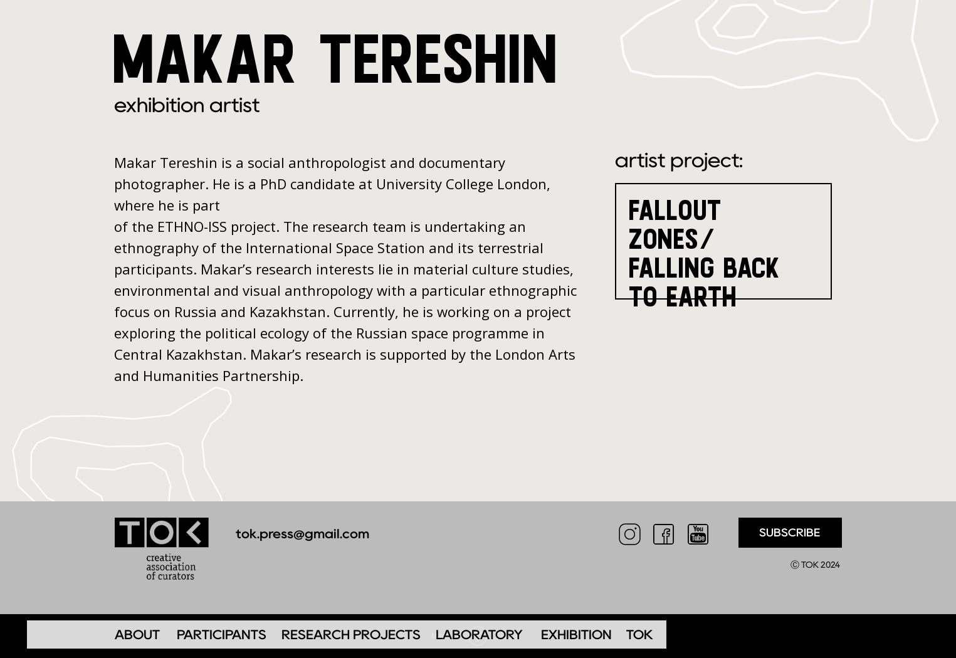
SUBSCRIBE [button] (789, 533)
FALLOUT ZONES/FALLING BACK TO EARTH (704, 253)
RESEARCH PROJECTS (351, 634)
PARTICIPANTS (221, 634)
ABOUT (137, 634)
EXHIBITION (576, 634)
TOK (639, 634)
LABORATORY (479, 634)
